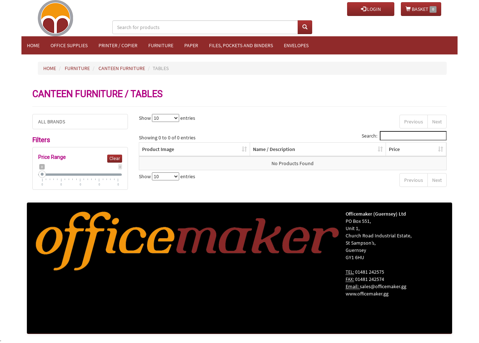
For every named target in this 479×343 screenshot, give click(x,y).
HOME (49, 68)
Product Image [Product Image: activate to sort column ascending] (158, 149)
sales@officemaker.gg (383, 286)
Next (437, 121)
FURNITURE (77, 68)
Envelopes (296, 45)
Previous (413, 121)
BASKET (421, 9)
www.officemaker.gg (367, 293)
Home (33, 45)
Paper (191, 45)
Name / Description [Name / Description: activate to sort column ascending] (274, 149)
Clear (114, 158)
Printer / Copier (117, 45)
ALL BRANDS (51, 121)
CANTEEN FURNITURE (121, 68)
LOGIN (371, 9)
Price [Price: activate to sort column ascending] (394, 149)
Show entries (167, 118)
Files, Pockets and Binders (241, 45)
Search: (404, 135)
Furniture (160, 45)
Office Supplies (69, 45)
